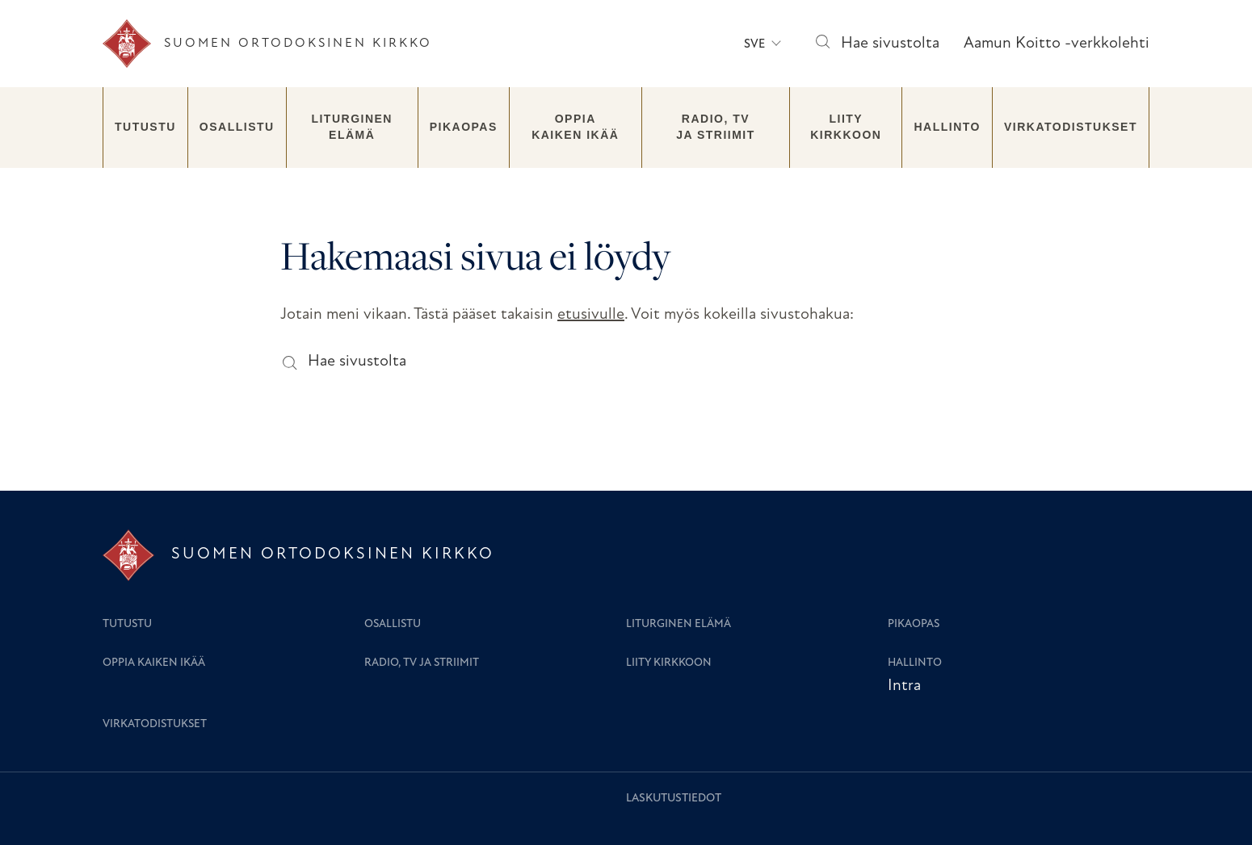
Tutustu (145, 126)
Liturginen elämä (352, 126)
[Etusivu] (267, 43)
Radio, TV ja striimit (715, 126)
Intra (904, 686)
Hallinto (947, 126)
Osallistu (237, 126)
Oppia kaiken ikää (575, 126)
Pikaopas (464, 126)
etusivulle (590, 315)
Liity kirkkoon (845, 126)
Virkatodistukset (1070, 126)
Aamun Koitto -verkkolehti (1056, 44)
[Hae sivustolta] (821, 44)
